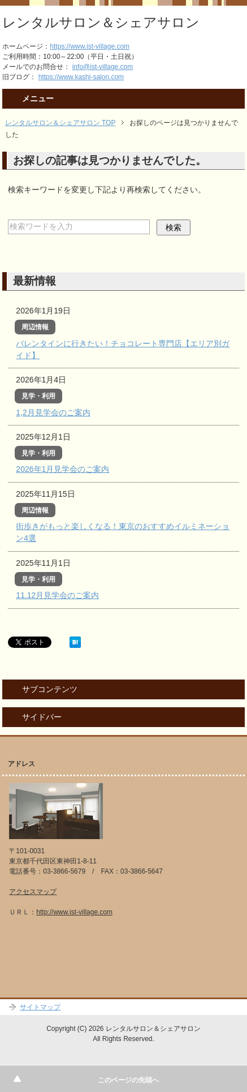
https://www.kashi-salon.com (81, 77)
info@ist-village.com (102, 67)
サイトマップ (40, 1007)
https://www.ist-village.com (89, 46)
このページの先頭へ (128, 1080)
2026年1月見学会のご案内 (62, 469)
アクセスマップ (33, 892)
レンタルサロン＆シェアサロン (101, 22)
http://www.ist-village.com (74, 912)
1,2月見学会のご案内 (53, 412)
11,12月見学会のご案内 (57, 595)
